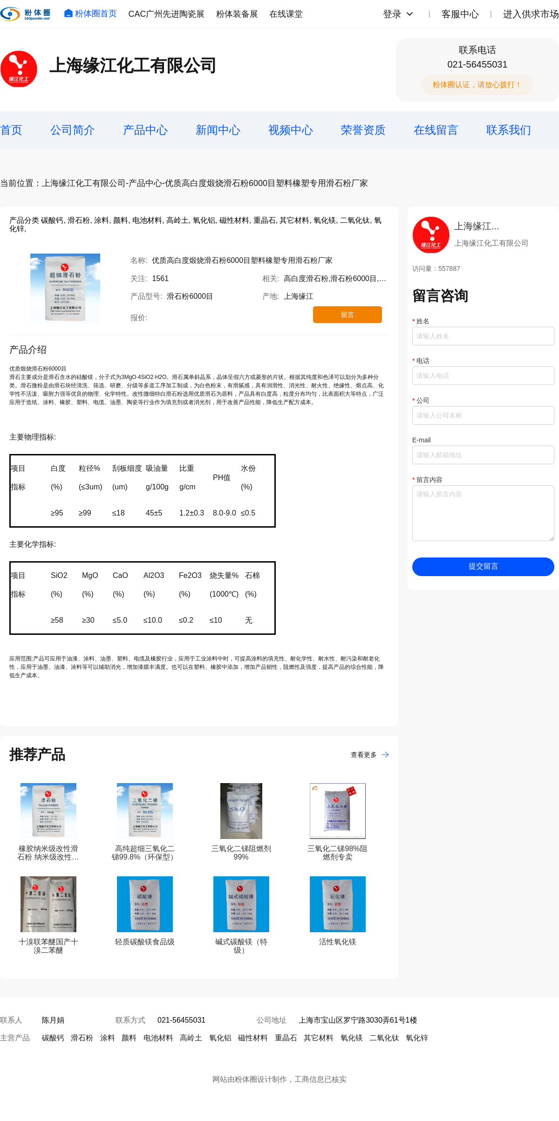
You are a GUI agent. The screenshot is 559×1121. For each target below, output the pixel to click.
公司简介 (72, 130)
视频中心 (290, 130)
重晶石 (286, 1038)
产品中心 (145, 130)
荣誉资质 (363, 130)
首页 (11, 130)
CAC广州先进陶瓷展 (166, 14)
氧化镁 (352, 1038)
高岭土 (191, 1038)
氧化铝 (220, 1038)
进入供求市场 (531, 14)
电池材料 (158, 1038)
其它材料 (319, 1038)
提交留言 (483, 566)
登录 (392, 14)
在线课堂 (286, 14)
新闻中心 (218, 130)
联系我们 (508, 130)
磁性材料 (253, 1038)
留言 (347, 314)
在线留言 (436, 130)
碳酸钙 (53, 1038)
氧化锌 (417, 1038)
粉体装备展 (237, 14)
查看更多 (370, 754)
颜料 (129, 1038)
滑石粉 (82, 1038)
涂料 (107, 1038)
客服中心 (460, 14)
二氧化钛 (384, 1038)
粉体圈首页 (90, 13)
